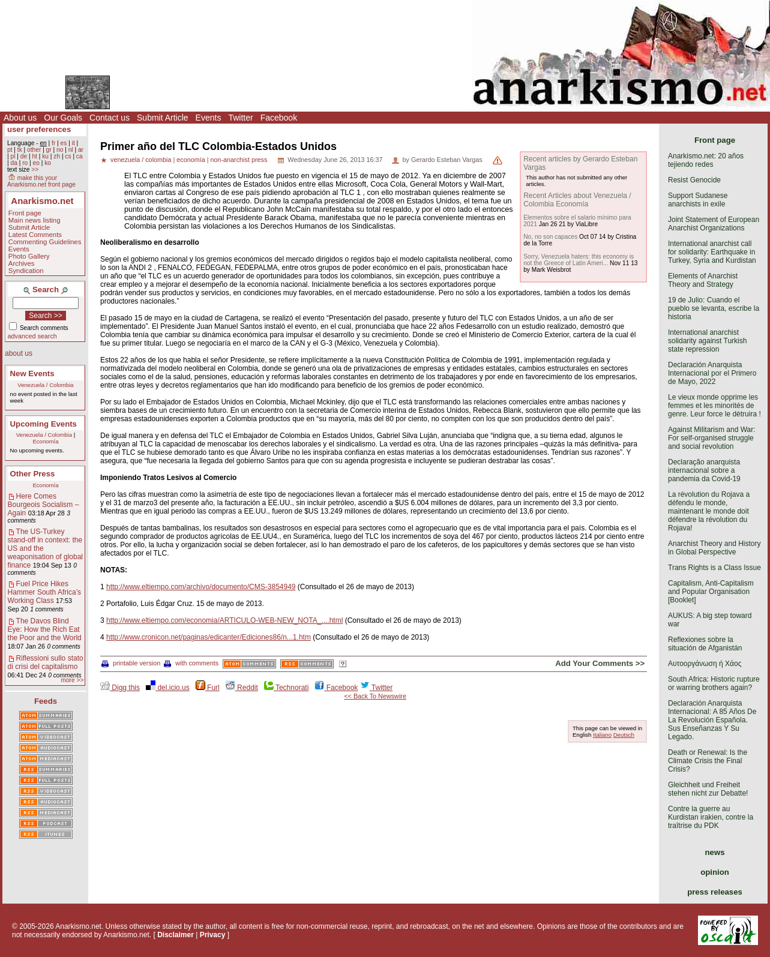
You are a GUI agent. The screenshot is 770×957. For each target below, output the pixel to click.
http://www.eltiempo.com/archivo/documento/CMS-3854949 (201, 587)
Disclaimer (175, 935)
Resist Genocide (694, 180)
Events (208, 117)
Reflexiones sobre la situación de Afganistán (705, 643)
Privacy (213, 935)
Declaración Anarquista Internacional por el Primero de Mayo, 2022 (712, 373)
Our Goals (63, 117)
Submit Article (162, 117)
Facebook (278, 117)
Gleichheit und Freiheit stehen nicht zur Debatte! (708, 789)
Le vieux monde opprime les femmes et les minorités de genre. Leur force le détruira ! (714, 405)
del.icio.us (168, 687)
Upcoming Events (43, 423)
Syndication (26, 270)
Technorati (286, 687)
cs (68, 156)
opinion (714, 872)
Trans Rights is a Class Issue (714, 567)
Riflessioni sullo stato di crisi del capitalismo (45, 662)
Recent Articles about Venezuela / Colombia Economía (577, 199)
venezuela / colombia (140, 159)
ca (79, 156)
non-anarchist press (238, 159)
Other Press (32, 473)
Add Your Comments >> (600, 663)
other (34, 149)
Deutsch (623, 734)
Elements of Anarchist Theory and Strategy (703, 280)
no (59, 149)
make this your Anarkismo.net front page (41, 181)
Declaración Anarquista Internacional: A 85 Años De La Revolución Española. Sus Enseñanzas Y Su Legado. (712, 720)
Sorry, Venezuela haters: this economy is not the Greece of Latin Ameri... (578, 259)
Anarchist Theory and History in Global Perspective (714, 547)
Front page (24, 213)
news (715, 852)
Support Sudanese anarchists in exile (697, 199)
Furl (208, 687)
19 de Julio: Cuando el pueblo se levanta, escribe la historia (713, 308)
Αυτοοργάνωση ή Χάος (704, 663)
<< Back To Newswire (375, 696)
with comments (191, 663)
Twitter (240, 117)
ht (34, 156)
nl (70, 149)
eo (36, 163)
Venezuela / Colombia (45, 385)
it (73, 143)
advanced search (32, 336)
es (64, 143)
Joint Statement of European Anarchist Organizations (713, 223)
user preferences (39, 129)
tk (19, 149)
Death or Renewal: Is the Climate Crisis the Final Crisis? (707, 760)
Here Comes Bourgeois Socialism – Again (43, 504)
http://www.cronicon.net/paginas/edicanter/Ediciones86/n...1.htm (208, 637)
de (23, 156)
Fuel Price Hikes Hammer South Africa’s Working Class (45, 592)
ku (45, 156)
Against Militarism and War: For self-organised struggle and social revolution (712, 438)
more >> (72, 680)
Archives (21, 263)
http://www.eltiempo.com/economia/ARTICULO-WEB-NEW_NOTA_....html (224, 620)
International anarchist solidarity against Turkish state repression (707, 340)
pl (12, 156)
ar (80, 149)
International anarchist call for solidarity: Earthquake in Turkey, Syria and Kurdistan (712, 252)
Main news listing (34, 220)
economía (190, 159)
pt (10, 149)
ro (25, 163)
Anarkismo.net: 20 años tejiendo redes (706, 160)
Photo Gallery (29, 256)
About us (20, 117)
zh (56, 156)
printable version (130, 663)
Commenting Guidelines (45, 241)
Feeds (45, 701)
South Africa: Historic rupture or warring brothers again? (714, 683)
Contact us (109, 117)
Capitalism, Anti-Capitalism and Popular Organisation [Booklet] (711, 591)
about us (18, 353)
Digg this (120, 687)
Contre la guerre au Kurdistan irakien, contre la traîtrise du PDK (710, 817)
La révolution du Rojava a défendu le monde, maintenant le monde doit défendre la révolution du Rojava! (709, 511)
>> (34, 169)
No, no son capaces (550, 236)
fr (53, 143)
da (13, 163)
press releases (714, 891)
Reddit (242, 687)
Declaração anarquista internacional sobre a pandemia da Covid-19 (704, 470)
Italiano (602, 734)
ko (47, 163)
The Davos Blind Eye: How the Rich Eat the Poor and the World (45, 629)
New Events (32, 373)
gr (49, 149)
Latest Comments (35, 234)
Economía (45, 441)
